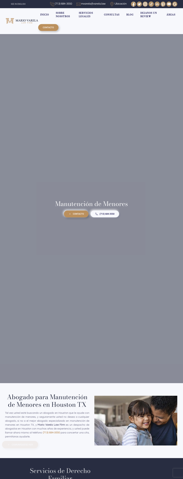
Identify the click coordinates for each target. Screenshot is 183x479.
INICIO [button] (44, 14)
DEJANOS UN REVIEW (148, 14)
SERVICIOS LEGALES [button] (86, 14)
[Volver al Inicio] (22, 21)
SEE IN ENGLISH (18, 4)
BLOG (130, 14)
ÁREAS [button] (170, 14)
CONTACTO (48, 27)
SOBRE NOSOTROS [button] (63, 14)
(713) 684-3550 (105, 213)
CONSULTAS (112, 14)
